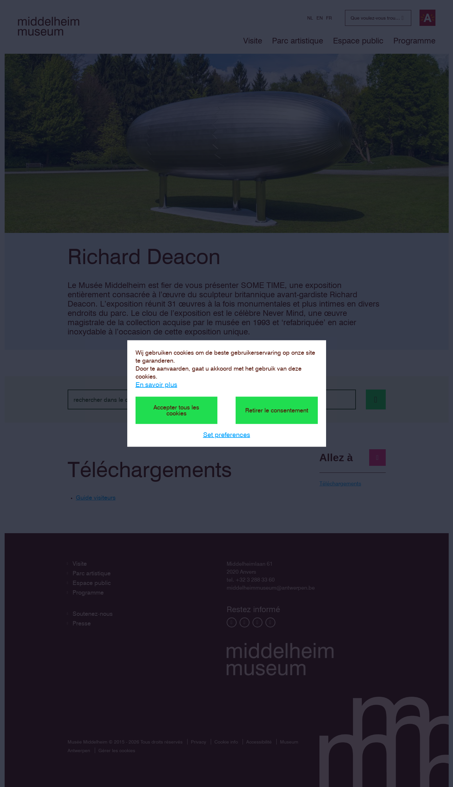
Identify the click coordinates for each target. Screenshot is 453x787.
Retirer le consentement (276, 410)
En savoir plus (156, 385)
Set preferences (226, 435)
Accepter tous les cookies (176, 410)
